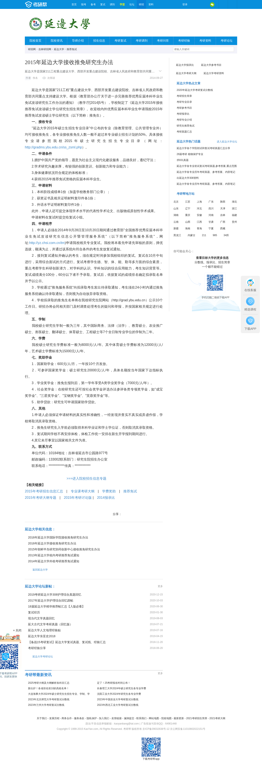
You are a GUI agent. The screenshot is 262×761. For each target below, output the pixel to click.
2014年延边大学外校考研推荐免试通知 (53, 561)
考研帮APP (232, 4)
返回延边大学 (36, 569)
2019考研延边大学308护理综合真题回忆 (54, 594)
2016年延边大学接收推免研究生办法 (52, 543)
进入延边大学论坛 (227, 141)
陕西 (222, 201)
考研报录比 (183, 113)
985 (215, 235)
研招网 (32, 49)
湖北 (234, 201)
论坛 (131, 4)
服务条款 (79, 718)
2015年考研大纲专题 (40, 497)
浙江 (234, 208)
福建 (234, 215)
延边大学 (59, 49)
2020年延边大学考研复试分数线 (195, 90)
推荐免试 (72, 49)
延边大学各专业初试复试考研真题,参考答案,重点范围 (207, 166)
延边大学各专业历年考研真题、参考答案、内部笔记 (206, 172)
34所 (226, 235)
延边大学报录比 (185, 64)
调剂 (112, 4)
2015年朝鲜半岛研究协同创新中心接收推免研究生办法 (64, 549)
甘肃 (211, 221)
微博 (194, 4)
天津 (222, 208)
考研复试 (120, 40)
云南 (176, 221)
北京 (176, 201)
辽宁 (187, 208)
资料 (151, 4)
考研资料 (205, 40)
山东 (176, 208)
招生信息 (99, 40)
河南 (211, 215)
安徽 (199, 215)
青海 (199, 228)
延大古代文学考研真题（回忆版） (50, 624)
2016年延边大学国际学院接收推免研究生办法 (58, 537)
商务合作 (67, 718)
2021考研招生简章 (196, 718)
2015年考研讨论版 (78, 497)
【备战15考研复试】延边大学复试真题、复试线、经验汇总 (67, 642)
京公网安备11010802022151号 (187, 728)
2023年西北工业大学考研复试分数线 (117, 704)
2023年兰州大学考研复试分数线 (46, 704)
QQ (203, 4)
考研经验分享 (37, 648)
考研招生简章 (184, 95)
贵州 (234, 221)
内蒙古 (191, 235)
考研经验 (184, 40)
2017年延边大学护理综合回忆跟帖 (50, 600)
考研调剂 (142, 40)
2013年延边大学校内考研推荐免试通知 (53, 555)
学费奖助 (109, 491)
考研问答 (163, 40)
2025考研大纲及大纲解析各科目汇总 (48, 682)
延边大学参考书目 (211, 64)
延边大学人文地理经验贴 (44, 630)
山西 (187, 221)
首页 (74, 4)
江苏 (187, 201)
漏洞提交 (129, 718)
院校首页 (35, 40)
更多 (160, 586)
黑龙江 (177, 235)
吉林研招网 (44, 49)
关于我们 (42, 718)
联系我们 (141, 718)
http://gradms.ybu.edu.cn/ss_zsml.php (53, 147)
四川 (211, 208)
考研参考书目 (184, 107)
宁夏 (211, 228)
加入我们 (104, 718)
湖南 (176, 215)
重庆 (187, 215)
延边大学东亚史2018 (41, 636)
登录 (184, 4)
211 (204, 235)
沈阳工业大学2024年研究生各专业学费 (119, 693)
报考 (83, 4)
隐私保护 (92, 718)
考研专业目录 (184, 101)
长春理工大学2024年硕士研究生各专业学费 (121, 688)
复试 (102, 4)
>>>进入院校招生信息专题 (86, 478)
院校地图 (166, 718)
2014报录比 (106, 497)
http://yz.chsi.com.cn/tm (47, 243)
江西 (199, 221)
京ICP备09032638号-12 (155, 728)
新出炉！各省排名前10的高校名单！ (48, 688)
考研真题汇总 (184, 131)
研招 (141, 4)
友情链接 (116, 718)
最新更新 (179, 718)
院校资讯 (57, 40)
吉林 (222, 215)
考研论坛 (226, 40)
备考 (93, 4)
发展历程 (54, 718)
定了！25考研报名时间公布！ (113, 682)
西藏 (222, 228)
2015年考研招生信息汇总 (44, 491)
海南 (187, 228)
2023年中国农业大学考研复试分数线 (117, 699)
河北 (199, 208)
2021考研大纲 (217, 718)
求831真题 (183, 160)
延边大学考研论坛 (39, 656)
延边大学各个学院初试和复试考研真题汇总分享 (203, 148)
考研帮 (47, 4)
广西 (222, 221)
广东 (211, 201)
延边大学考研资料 (214, 73)
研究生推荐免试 (185, 125)
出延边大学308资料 (188, 177)
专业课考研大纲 (82, 491)
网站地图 (154, 718)
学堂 (122, 4)
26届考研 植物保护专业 (190, 154)
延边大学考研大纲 (186, 73)
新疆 (176, 228)
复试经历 (34, 612)
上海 (199, 201)
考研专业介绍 (184, 119)
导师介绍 (78, 40)
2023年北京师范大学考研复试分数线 (48, 699)
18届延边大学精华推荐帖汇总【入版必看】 (56, 606)
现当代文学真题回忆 (41, 618)
